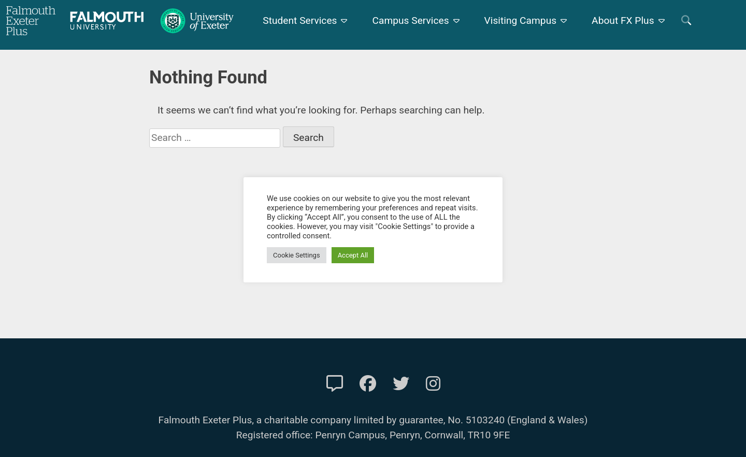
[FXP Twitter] (401, 384)
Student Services (300, 20)
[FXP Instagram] (433, 384)
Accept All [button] (353, 255)
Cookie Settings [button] (296, 255)
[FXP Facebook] (368, 384)
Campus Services (410, 20)
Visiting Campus (520, 20)
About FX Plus (623, 20)
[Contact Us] (334, 384)
